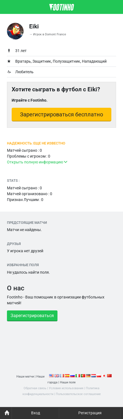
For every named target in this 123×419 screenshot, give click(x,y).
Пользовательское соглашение (78, 394)
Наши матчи (25, 376)
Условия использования (66, 388)
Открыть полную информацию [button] (37, 162)
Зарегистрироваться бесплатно (61, 114)
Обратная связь (35, 388)
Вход (35, 413)
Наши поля (68, 382)
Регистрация (90, 413)
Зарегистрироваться (32, 315)
